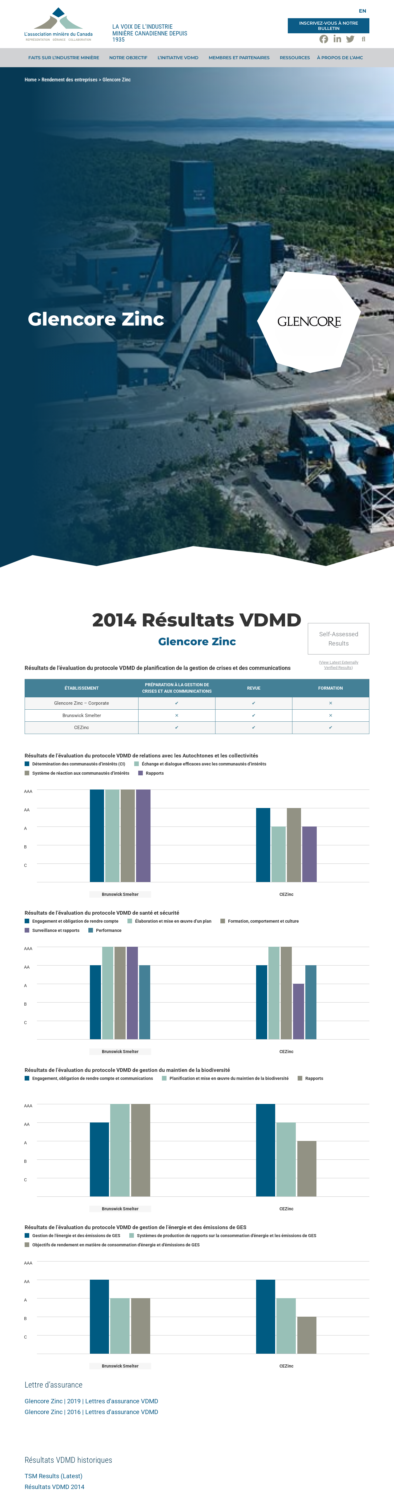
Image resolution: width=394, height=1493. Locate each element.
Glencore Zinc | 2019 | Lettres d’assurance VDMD (91, 1401)
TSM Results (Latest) (53, 1476)
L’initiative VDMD (180, 58)
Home (31, 79)
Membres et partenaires (241, 58)
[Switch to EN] (362, 11)
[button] (363, 39)
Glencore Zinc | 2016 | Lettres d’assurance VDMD (91, 1412)
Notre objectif (130, 58)
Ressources (295, 57)
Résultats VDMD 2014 (54, 1487)
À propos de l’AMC (341, 58)
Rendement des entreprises (70, 79)
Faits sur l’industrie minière (65, 58)
